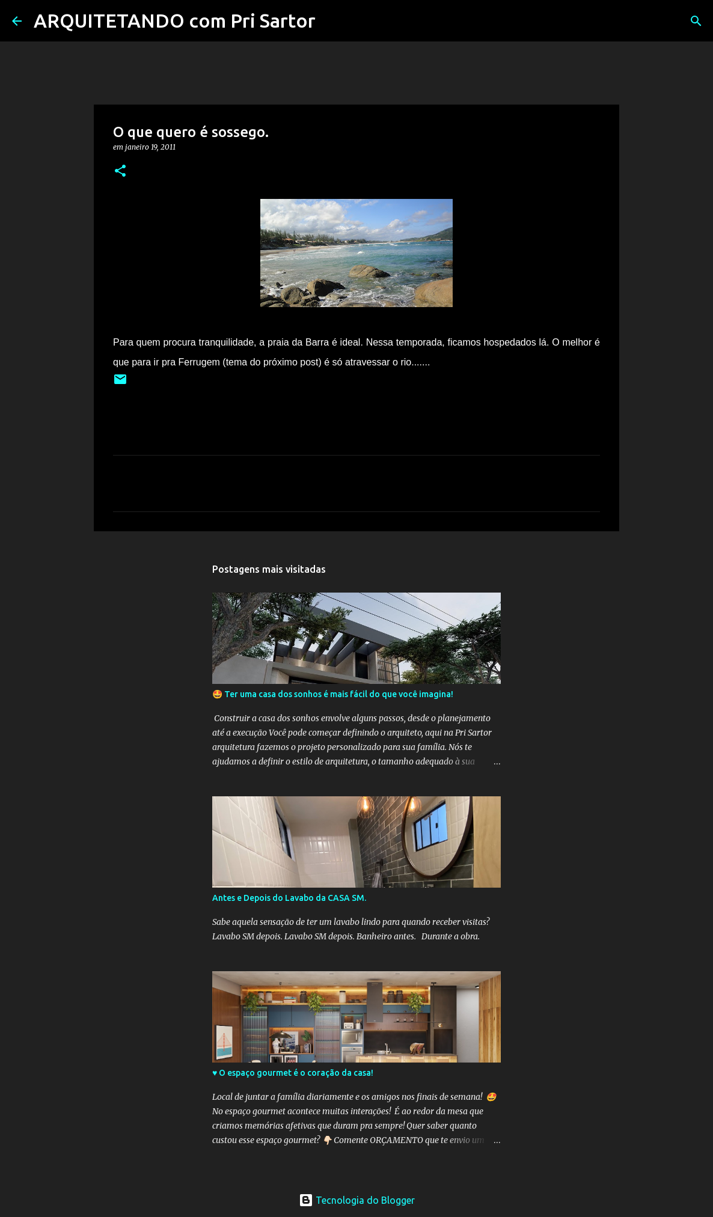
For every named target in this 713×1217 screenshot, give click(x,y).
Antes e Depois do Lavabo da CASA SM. (289, 898)
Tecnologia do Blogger (357, 1200)
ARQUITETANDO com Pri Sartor (175, 20)
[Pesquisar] (332, 21)
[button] (120, 171)
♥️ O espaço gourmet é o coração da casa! (292, 1073)
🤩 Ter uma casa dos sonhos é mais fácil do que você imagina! (332, 694)
